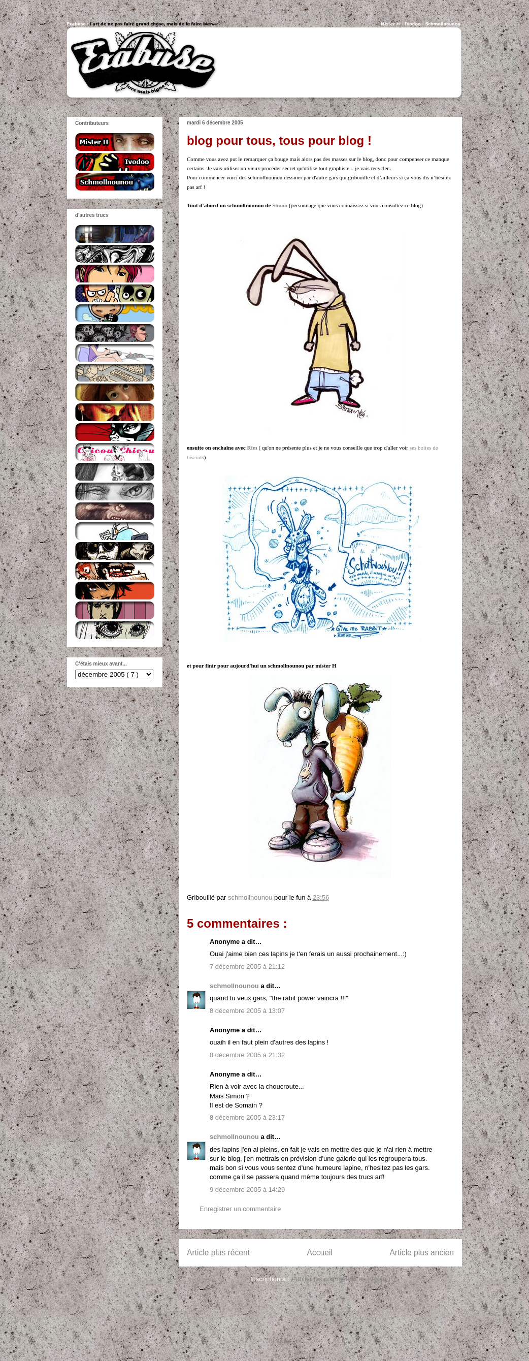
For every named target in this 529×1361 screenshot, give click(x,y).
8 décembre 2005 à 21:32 (247, 1055)
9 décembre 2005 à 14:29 (247, 1189)
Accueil (320, 1252)
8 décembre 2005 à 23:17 (247, 1117)
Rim (252, 448)
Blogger (280, 1341)
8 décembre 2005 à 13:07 (247, 1011)
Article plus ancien (421, 1252)
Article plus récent (218, 1252)
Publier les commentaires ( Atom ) (340, 1279)
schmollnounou (235, 986)
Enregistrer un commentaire (240, 1209)
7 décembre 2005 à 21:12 (247, 966)
